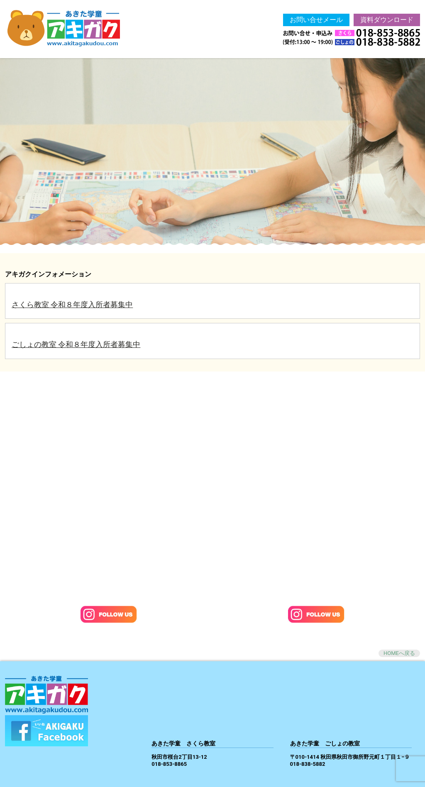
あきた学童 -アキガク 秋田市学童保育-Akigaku (74, 29)
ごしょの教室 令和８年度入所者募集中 (76, 344)
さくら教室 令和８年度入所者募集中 (72, 305)
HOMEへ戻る (399, 653)
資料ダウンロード (386, 20)
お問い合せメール (316, 20)
